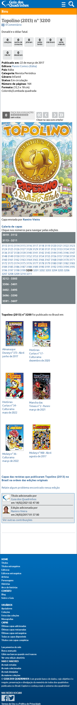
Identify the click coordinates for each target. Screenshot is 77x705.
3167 (47, 246)
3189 (35, 253)
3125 (10, 236)
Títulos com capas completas (14, 640)
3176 (29, 250)
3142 (41, 239)
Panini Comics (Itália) (24, 66)
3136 (4, 239)
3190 (41, 253)
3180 (53, 250)
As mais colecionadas (11, 668)
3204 (54, 257)
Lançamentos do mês (11, 647)
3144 (53, 239)
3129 (35, 236)
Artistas (5, 577)
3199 (23, 257)
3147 (72, 239)
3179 (47, 250)
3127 (23, 236)
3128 (29, 236)
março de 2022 (13, 452)
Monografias (7, 619)
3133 (60, 236)
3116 (29, 232)
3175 (23, 250)
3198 (17, 257)
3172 (4, 250)
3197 (10, 257)
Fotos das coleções (10, 615)
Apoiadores (6, 608)
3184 (4, 253)
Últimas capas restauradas (13, 629)
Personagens (7, 580)
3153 (35, 243)
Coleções (5, 612)
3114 (17, 232)
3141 (35, 239)
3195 (72, 253)
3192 (53, 253)
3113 (4, 232)
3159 (72, 243)
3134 (66, 236)
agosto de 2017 (40, 449)
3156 (53, 243)
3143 (47, 239)
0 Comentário (13, 25)
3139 (23, 239)
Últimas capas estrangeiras (13, 633)
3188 (29, 253)
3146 (66, 239)
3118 (41, 232)
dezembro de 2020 (40, 350)
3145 (60, 239)
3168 (53, 246)
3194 (66, 253)
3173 (10, 250)
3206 (66, 257)
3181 (60, 250)
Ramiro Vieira (31, 206)
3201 (36, 257)
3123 (72, 232)
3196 (4, 257)
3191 (47, 253)
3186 (17, 253)
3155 (47, 243)
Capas (4, 622)
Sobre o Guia (7, 598)
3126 (17, 236)
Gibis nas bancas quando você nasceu (19, 654)
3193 (60, 253)
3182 (66, 250)
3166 (41, 246)
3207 (4, 260)
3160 (4, 246)
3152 (29, 243)
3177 (35, 250)
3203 (48, 257)
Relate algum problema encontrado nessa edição (31, 487)
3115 (23, 232)
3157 (60, 243)
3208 (10, 260)
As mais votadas (8, 665)
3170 (66, 246)
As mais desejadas (9, 672)
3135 (72, 236)
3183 (72, 250)
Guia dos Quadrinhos (23, 499)
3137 (10, 239)
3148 (4, 243)
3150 (17, 243)
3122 (66, 232)
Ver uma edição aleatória (13, 657)
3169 (60, 246)
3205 (60, 257)
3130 (41, 236)
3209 (17, 260)
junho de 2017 (13, 347)
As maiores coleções (10, 675)
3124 (4, 236)
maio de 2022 (13, 402)
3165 (35, 246)
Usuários (6, 605)
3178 (41, 250)
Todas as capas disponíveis (13, 636)
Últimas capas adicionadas (13, 626)
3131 (47, 236)
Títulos (4, 563)
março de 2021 (40, 400)
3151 (23, 243)
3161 (10, 246)
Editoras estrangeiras (11, 573)
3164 (29, 246)
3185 (10, 253)
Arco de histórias (9, 587)
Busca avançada (8, 650)
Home (4, 559)
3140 (29, 239)
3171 (72, 246)
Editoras (5, 570)
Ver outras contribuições (17, 520)
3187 (23, 253)
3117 (35, 232)
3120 (53, 232)
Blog (3, 594)
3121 (60, 232)
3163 (23, 246)
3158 (66, 243)
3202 (42, 257)
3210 (23, 260)
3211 (29, 260)
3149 (10, 243)
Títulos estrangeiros (10, 566)
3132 (53, 236)
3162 (17, 246)
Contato (6, 591)
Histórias (5, 584)
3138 (17, 239)
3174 (17, 250)
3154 (41, 243)
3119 (47, 232)
